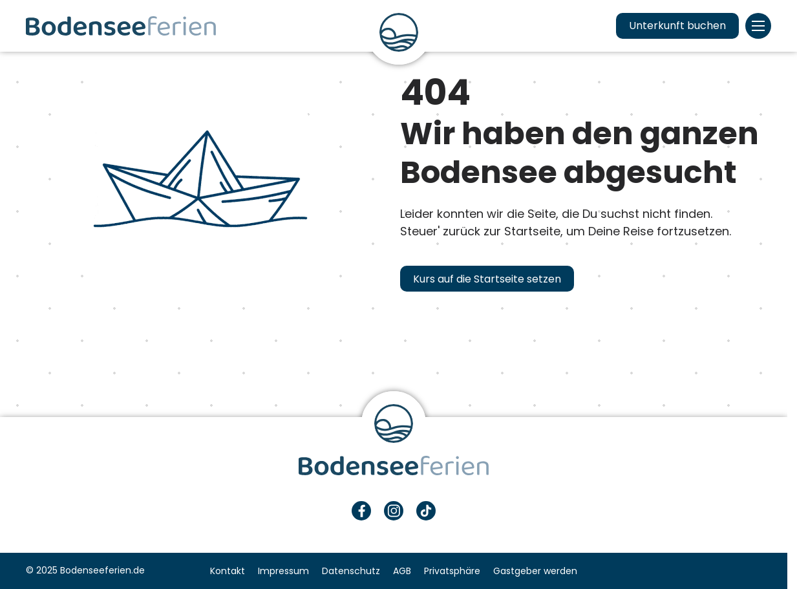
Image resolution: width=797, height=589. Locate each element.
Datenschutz (351, 570)
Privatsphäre (452, 570)
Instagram (393, 510)
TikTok (426, 510)
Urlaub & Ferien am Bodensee (121, 26)
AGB (402, 570)
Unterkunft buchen (677, 25)
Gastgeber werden (535, 570)
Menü (758, 26)
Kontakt (227, 570)
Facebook (361, 510)
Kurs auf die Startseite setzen (487, 279)
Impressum (283, 570)
